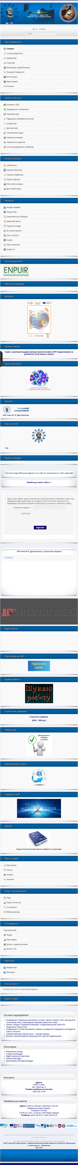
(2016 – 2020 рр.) (39, 720)
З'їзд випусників (10, 930)
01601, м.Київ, (39, 1085)
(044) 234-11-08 (39, 1092)
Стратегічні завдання (38, 717)
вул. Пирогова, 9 (39, 1087)
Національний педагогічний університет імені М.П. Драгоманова (51, 1143)
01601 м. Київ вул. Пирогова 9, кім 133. (39, 1106)
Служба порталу (34, 1145)
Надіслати (40, 527)
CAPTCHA (26, 514)
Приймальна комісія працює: (39, 1108)
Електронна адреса (22, 508)
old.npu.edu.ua (70, 1160)
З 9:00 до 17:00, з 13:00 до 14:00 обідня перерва (39, 1113)
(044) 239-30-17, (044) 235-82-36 (39, 1115)
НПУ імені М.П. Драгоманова (15, 1143)
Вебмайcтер (46, 1145)
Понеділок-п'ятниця (39, 1110)
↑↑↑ (72, 1153)
